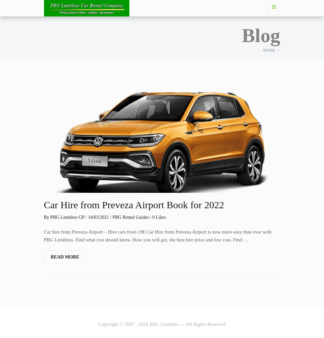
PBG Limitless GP (67, 217)
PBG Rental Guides (131, 217)
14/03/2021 (98, 217)
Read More (65, 257)
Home (269, 50)
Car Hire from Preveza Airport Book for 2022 (134, 204)
